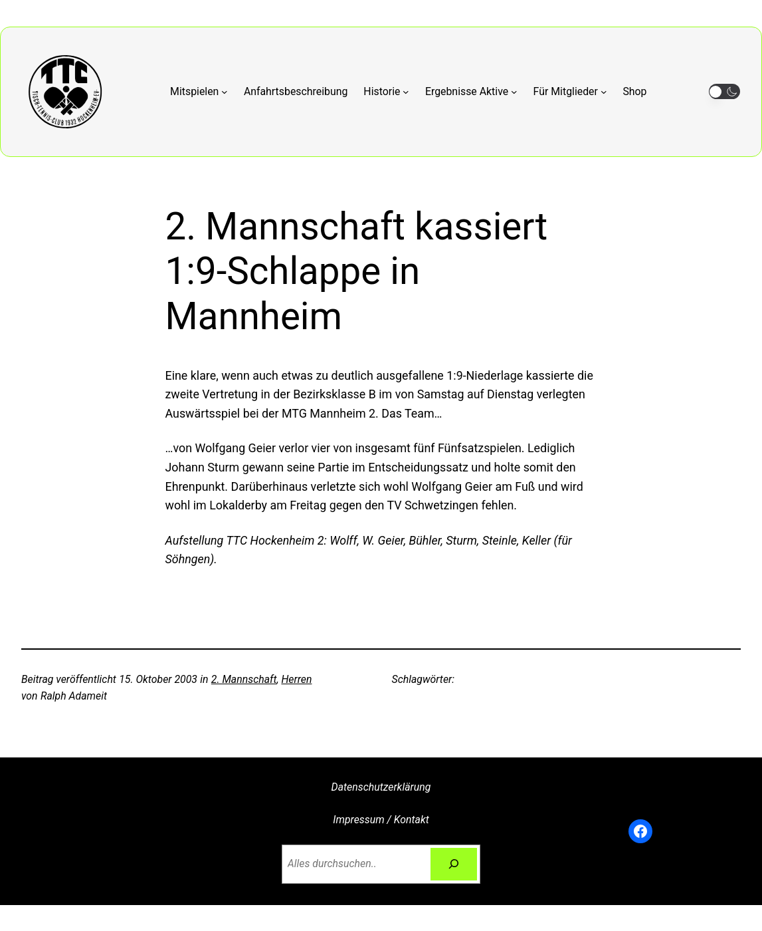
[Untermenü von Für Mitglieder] (570, 91)
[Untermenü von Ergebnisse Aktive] (471, 91)
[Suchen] (453, 864)
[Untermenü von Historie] (386, 91)
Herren (296, 679)
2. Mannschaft (244, 679)
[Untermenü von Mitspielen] (199, 91)
